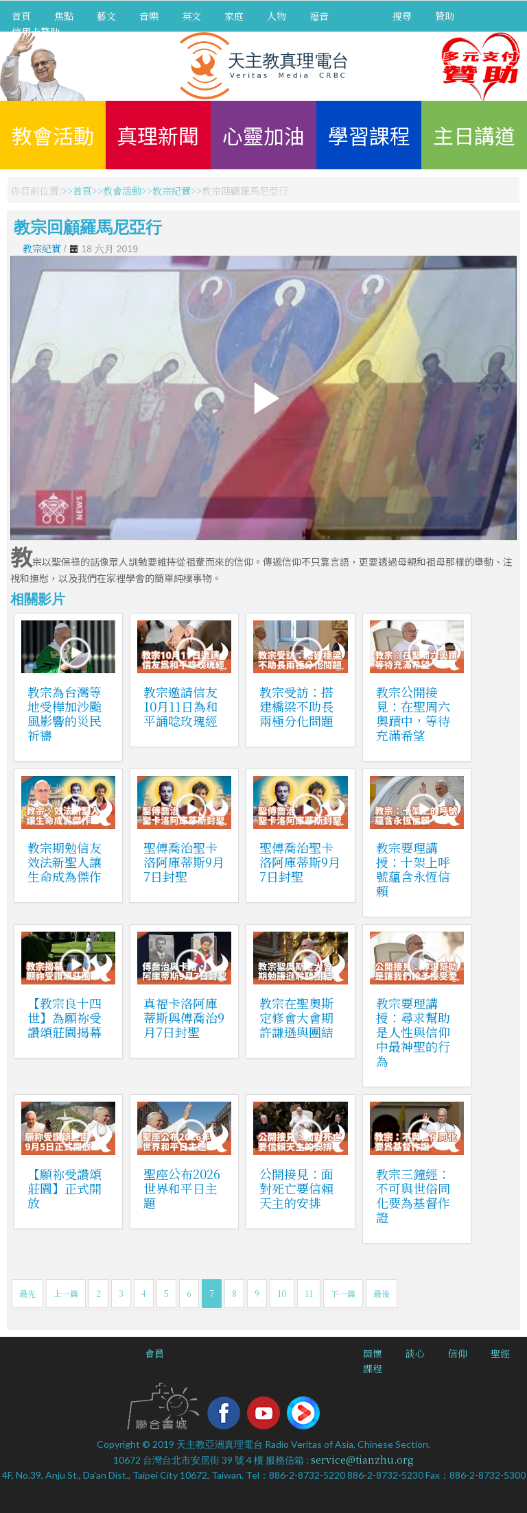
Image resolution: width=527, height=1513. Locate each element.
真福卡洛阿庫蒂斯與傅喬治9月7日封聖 (183, 1017)
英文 (191, 16)
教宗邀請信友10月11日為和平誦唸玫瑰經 (180, 706)
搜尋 (402, 16)
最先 (27, 1293)
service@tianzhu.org (362, 1459)
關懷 (372, 1353)
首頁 (21, 16)
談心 (415, 1353)
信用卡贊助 (36, 31)
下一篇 (343, 1293)
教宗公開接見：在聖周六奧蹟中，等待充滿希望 (413, 713)
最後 (381, 1293)
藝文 (106, 16)
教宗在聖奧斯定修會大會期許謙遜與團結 (296, 1017)
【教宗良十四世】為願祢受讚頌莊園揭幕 (64, 1017)
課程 (372, 1368)
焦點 (63, 16)
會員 (154, 1353)
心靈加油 (263, 135)
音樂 (149, 16)
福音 (319, 16)
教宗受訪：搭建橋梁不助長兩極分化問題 (296, 706)
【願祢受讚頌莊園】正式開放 (64, 1188)
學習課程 (369, 135)
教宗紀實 (171, 190)
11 (309, 1293)
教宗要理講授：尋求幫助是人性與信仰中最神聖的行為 (413, 1031)
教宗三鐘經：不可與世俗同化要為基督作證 (413, 1195)
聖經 (500, 1353)
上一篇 (66, 1293)
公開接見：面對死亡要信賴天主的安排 (296, 1188)
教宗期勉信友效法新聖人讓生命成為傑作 (64, 861)
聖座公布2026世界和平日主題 (181, 1188)
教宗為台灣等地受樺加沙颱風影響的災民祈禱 (64, 713)
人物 (276, 16)
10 (282, 1293)
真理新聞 (158, 135)
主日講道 (474, 135)
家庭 (234, 16)
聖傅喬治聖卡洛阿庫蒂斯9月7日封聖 (183, 861)
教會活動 (53, 135)
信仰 (457, 1353)
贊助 (444, 16)
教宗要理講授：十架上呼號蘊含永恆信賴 (413, 868)
